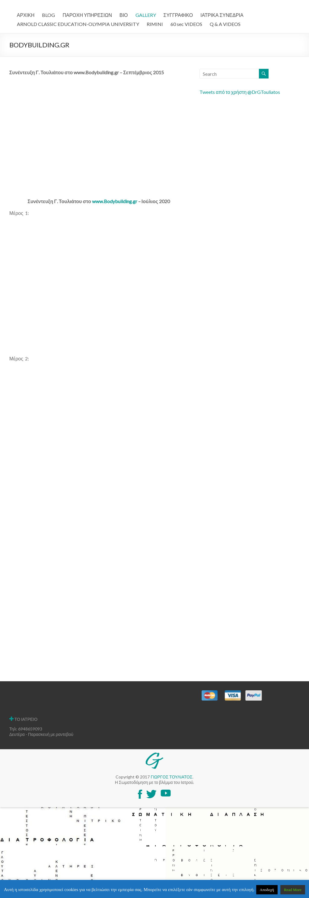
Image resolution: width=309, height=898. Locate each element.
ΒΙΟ (123, 15)
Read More (292, 889)
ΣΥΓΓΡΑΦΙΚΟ (178, 15)
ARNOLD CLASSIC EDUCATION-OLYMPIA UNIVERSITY (78, 24)
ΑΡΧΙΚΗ (26, 15)
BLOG (48, 15)
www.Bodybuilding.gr (114, 201)
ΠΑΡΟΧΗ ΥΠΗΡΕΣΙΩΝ (87, 15)
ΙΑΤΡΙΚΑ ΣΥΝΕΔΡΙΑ (221, 15)
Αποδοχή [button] (267, 889)
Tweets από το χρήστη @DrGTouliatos (239, 92)
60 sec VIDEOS (186, 24)
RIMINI (155, 24)
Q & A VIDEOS (225, 24)
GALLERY (145, 15)
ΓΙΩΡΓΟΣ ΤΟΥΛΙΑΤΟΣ (171, 776)
